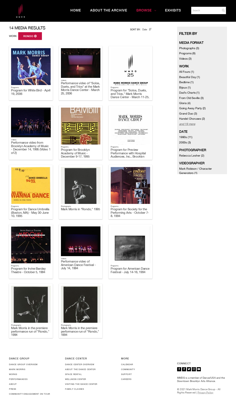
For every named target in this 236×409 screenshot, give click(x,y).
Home (75, 10)
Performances (18, 379)
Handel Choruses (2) (192, 118)
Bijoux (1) (185, 87)
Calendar (127, 364)
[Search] (205, 10)
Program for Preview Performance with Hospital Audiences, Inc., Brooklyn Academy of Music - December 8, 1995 (128, 156)
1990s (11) (185, 137)
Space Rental (73, 374)
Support (126, 374)
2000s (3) (185, 142)
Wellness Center (75, 379)
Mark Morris (17, 369)
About (13, 384)
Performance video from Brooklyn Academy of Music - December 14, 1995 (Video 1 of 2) (30, 148)
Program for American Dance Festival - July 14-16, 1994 (130, 270)
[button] (223, 10)
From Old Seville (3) (191, 98)
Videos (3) (185, 58)
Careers (126, 379)
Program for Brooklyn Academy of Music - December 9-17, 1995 (75, 153)
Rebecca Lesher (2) (191, 155)
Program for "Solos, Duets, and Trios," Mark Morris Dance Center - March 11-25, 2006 (130, 95)
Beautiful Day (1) (189, 77)
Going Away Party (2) (192, 108)
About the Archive (108, 10)
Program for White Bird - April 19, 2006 (30, 92)
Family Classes (74, 389)
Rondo (30, 36)
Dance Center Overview (79, 364)
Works (13, 374)
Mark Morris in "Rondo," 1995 (80, 209)
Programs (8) (187, 53)
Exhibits (173, 10)
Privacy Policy (206, 392)
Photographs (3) (189, 48)
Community (128, 369)
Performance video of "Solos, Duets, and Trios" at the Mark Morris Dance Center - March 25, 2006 (80, 88)
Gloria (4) (185, 103)
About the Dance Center (80, 369)
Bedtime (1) (186, 82)
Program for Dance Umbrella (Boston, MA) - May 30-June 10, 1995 (30, 212)
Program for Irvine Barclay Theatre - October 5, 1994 (28, 270)
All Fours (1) (186, 71)
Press (12, 389)
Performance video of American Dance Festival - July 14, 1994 (78, 265)
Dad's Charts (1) (189, 92)
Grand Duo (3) (188, 113)
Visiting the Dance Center (81, 384)
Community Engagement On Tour (29, 394)
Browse (146, 10)
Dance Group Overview (23, 364)
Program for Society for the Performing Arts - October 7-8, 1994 (130, 212)
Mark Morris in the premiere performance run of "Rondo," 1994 (30, 331)
